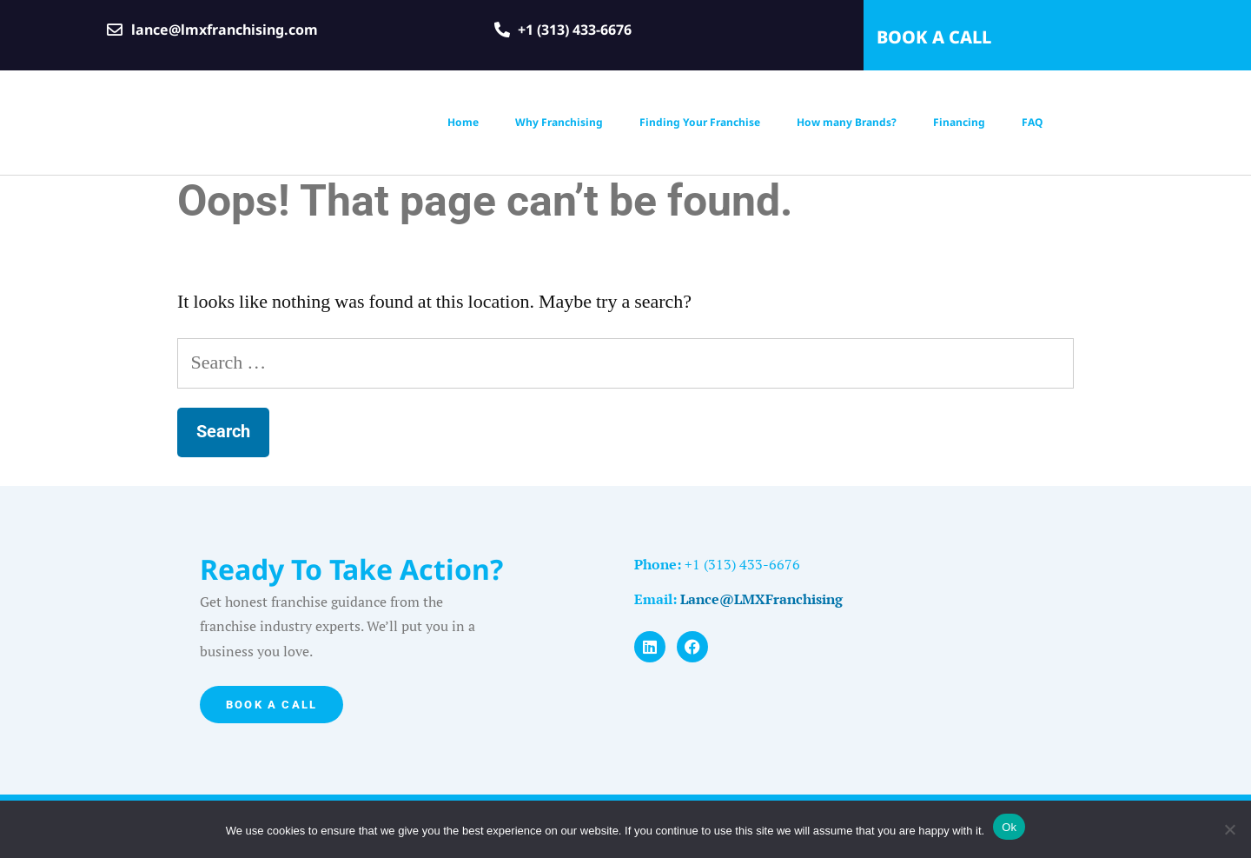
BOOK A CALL (934, 37)
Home (463, 122)
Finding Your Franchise (699, 122)
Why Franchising (559, 122)
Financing (959, 122)
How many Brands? (847, 122)
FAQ (1032, 122)
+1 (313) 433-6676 (740, 564)
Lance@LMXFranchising (761, 599)
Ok (1009, 827)
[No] (1229, 829)
